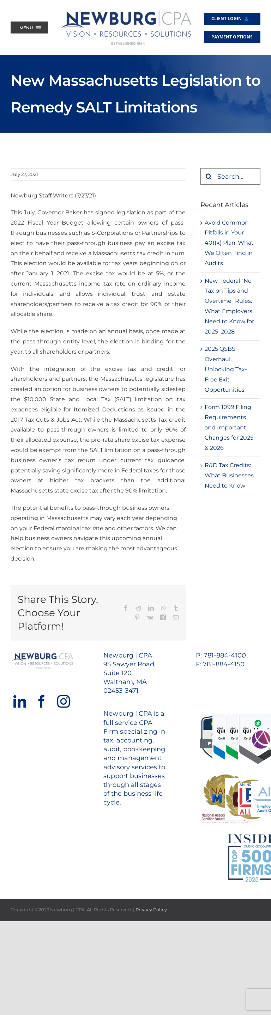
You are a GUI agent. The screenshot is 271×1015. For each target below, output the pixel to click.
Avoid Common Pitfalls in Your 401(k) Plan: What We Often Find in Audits (229, 243)
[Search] (208, 176)
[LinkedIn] (19, 701)
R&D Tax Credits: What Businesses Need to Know (229, 475)
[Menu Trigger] (29, 27)
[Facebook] (41, 701)
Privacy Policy (151, 909)
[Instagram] (63, 701)
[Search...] (230, 176)
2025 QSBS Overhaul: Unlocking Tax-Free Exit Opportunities (226, 369)
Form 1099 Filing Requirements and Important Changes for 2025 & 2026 (229, 427)
